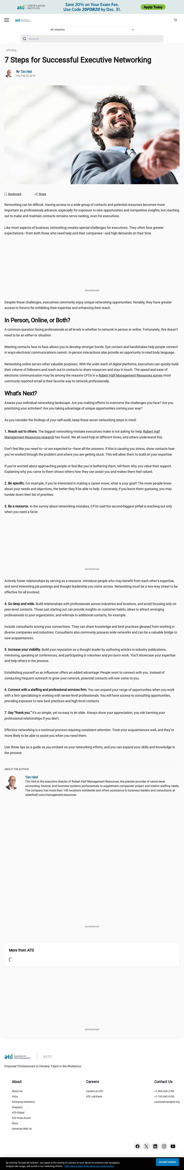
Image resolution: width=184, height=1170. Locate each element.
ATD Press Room (21, 1117)
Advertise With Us (22, 1128)
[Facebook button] (137, 1146)
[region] (92, 1163)
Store (15, 1123)
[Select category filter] (92, 30)
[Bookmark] (13, 194)
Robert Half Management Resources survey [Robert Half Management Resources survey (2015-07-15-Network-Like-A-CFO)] (131, 375)
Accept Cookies (167, 1162)
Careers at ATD (94, 1091)
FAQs (15, 1096)
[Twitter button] (146, 1146)
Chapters (17, 1107)
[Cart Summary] (176, 20)
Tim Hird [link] (26, 71)
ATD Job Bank (94, 1096)
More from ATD (21, 950)
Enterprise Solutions (23, 1101)
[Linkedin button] (155, 1146)
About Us (17, 1091)
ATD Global (18, 1112)
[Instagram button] (164, 1146)
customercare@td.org (167, 1101)
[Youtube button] (173, 1146)
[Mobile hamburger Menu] (6, 20)
